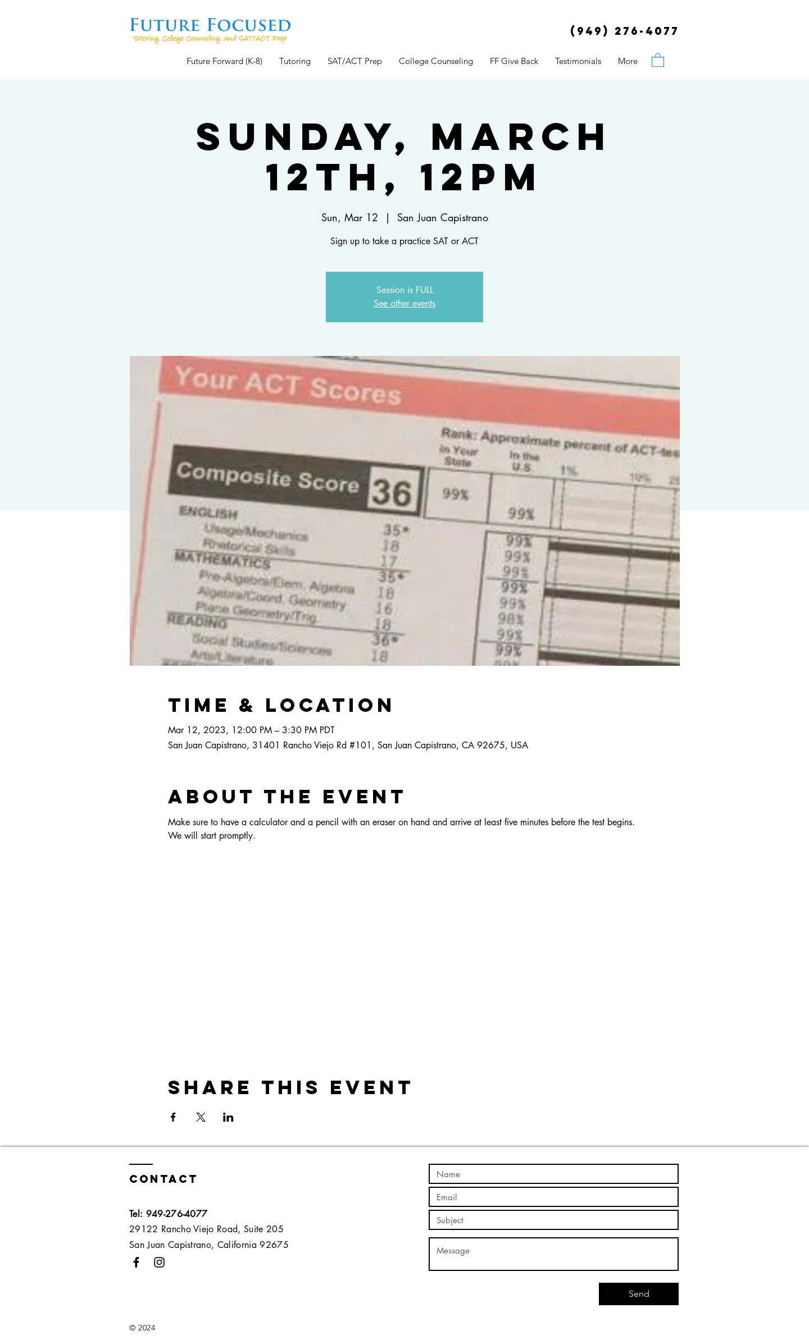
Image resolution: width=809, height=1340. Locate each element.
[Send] (639, 1294)
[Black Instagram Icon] (159, 1262)
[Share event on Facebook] (173, 1117)
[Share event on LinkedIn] (228, 1117)
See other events (404, 303)
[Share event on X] (201, 1117)
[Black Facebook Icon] (136, 1262)
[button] (658, 59)
